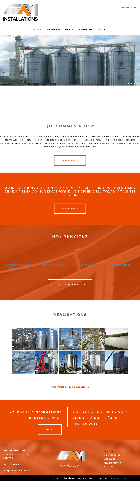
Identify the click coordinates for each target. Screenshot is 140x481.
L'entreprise (53, 29)
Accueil (37, 29)
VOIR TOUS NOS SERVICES (70, 284)
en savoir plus (70, 160)
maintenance (87, 265)
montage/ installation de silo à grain (18, 267)
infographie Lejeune (118, 478)
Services (69, 29)
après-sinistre (121, 265)
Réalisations (86, 29)
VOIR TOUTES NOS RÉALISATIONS (70, 387)
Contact (102, 29)
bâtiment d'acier (53, 265)
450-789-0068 (128, 7)
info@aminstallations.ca (17, 470)
